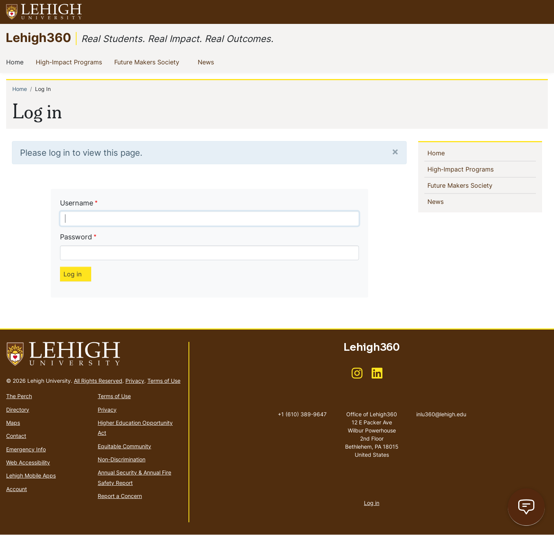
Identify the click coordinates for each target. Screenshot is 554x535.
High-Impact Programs (70, 61)
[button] (541, 12)
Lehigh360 (38, 37)
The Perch (19, 396)
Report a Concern (120, 496)
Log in (371, 502)
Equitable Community (124, 446)
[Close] (395, 151)
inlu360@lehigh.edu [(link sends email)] (441, 406)
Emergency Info (26, 449)
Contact (16, 435)
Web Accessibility (28, 462)
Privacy (134, 380)
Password (76, 237)
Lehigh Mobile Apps (31, 475)
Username (76, 203)
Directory (17, 409)
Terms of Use (163, 380)
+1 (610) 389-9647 (302, 414)
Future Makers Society (148, 61)
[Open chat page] (526, 507)
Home (16, 61)
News (207, 61)
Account (16, 489)
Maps (13, 422)
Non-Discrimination (121, 459)
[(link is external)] (357, 375)
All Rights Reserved (98, 380)
